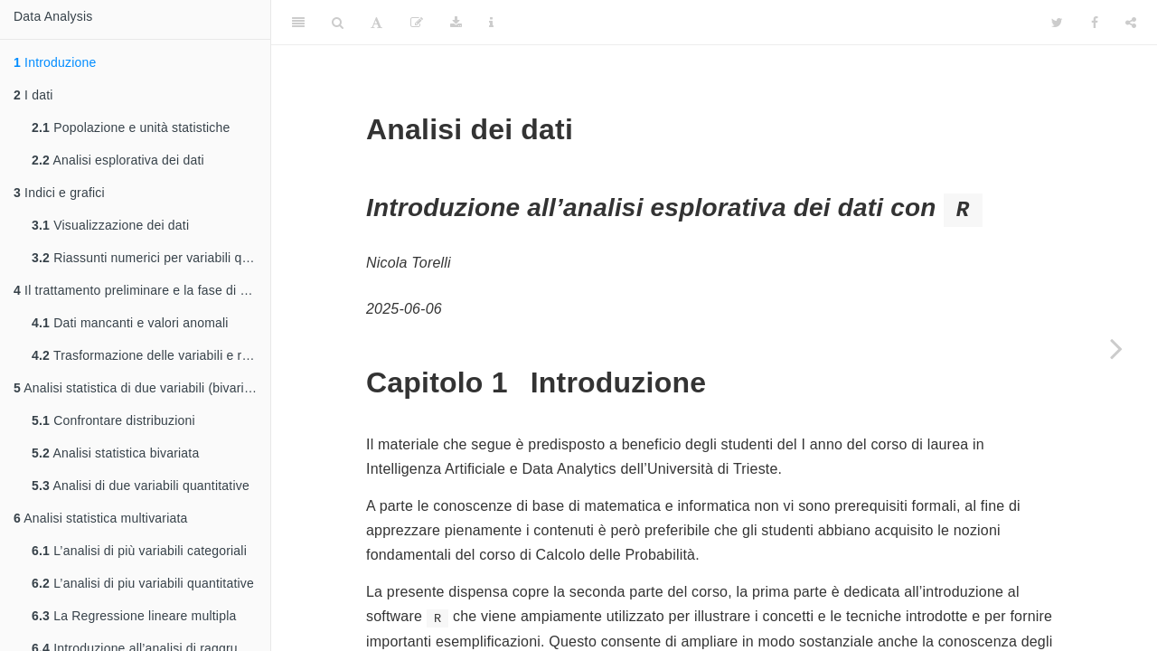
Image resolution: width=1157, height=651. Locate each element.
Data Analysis (53, 16)
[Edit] (417, 22)
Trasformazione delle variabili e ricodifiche (151, 355)
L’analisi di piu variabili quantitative (143, 583)
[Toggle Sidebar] (298, 22)
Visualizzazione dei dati (110, 225)
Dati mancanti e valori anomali (130, 323)
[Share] (1131, 22)
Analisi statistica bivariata (115, 453)
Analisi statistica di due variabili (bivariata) (140, 388)
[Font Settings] (376, 22)
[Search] (337, 22)
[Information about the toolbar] (491, 22)
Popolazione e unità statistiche (131, 127)
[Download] (456, 22)
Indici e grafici (59, 192)
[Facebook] (1094, 22)
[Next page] (1116, 348)
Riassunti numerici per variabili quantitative (151, 257)
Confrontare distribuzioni (113, 420)
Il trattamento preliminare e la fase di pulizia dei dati (142, 290)
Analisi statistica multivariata (101, 518)
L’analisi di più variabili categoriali (139, 550)
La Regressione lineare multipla (134, 616)
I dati (33, 95)
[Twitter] (1057, 22)
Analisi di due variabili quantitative (140, 485)
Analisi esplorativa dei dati (118, 160)
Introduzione (55, 62)
